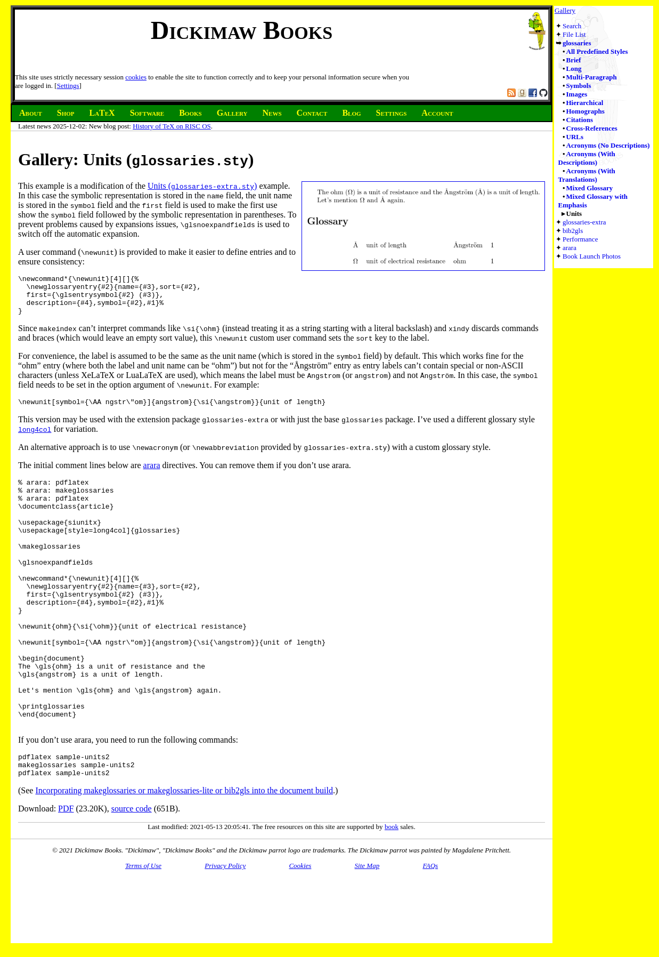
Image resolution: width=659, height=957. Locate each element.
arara (569, 248)
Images (577, 94)
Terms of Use (143, 930)
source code (131, 872)
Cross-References (591, 128)
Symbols (578, 86)
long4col (34, 439)
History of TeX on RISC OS (172, 126)
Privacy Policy (225, 930)
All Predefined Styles (597, 51)
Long (574, 69)
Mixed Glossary (589, 188)
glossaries (577, 43)
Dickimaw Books (241, 30)
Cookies (300, 930)
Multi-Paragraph (591, 77)
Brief (573, 60)
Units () (202, 185)
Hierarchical (585, 103)
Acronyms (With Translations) (586, 175)
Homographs (585, 111)
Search (572, 26)
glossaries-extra (584, 222)
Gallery (565, 10)
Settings (68, 86)
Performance (580, 239)
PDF (66, 872)
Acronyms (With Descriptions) (586, 158)
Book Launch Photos (592, 256)
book (391, 891)
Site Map (367, 930)
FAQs (430, 930)
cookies (136, 77)
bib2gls (573, 231)
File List (574, 34)
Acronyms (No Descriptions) (608, 145)
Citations (579, 120)
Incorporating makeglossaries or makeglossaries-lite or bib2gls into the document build (184, 854)
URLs (575, 137)
